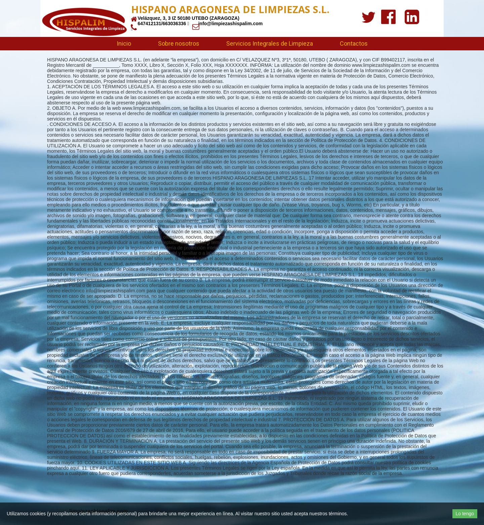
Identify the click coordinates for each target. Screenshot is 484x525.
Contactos (354, 43)
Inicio (124, 43)
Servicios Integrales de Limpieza (269, 43)
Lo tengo (465, 513)
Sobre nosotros (178, 43)
